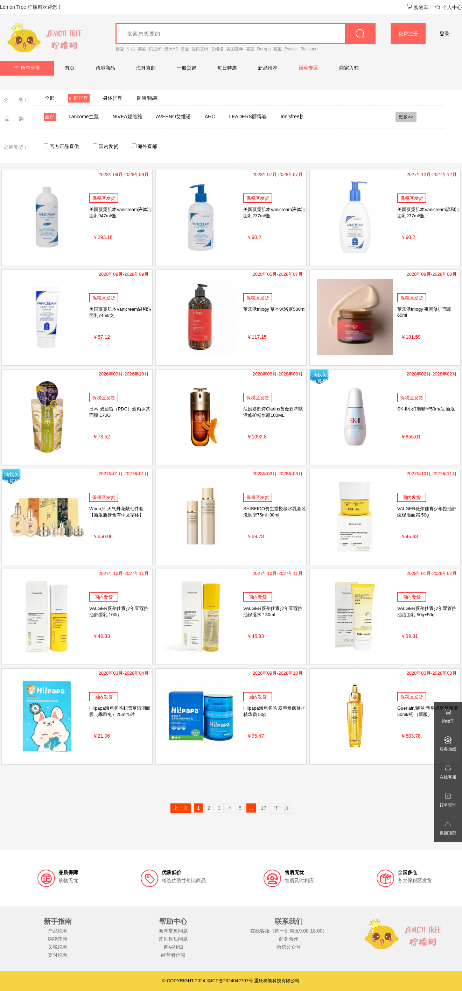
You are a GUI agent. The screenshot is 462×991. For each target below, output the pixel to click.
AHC (210, 116)
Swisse (291, 49)
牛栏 (131, 49)
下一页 (281, 808)
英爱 (142, 49)
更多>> (406, 116)
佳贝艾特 (199, 49)
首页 (70, 68)
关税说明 (58, 947)
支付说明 (58, 955)
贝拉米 (155, 49)
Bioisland (309, 49)
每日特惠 (227, 68)
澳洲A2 (171, 49)
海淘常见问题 (173, 931)
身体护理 (112, 98)
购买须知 (173, 947)
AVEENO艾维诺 (173, 116)
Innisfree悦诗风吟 (300, 116)
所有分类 (27, 68)
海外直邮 (146, 68)
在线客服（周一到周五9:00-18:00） (289, 931)
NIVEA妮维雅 (127, 116)
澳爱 (185, 49)
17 (263, 808)
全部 (50, 98)
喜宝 (250, 49)
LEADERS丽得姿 (247, 116)
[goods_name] (245, 33)
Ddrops (264, 49)
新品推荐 (268, 68)
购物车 (417, 7)
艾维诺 (217, 49)
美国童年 (234, 49)
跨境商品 (105, 68)
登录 (444, 33)
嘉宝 (277, 49)
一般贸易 (186, 68)
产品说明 (58, 931)
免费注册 (408, 33)
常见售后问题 (173, 939)
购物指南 (58, 939)
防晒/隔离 (147, 98)
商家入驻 (349, 68)
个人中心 (448, 7)
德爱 (119, 49)
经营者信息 (173, 955)
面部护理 (79, 98)
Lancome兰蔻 (84, 116)
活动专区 (308, 68)
